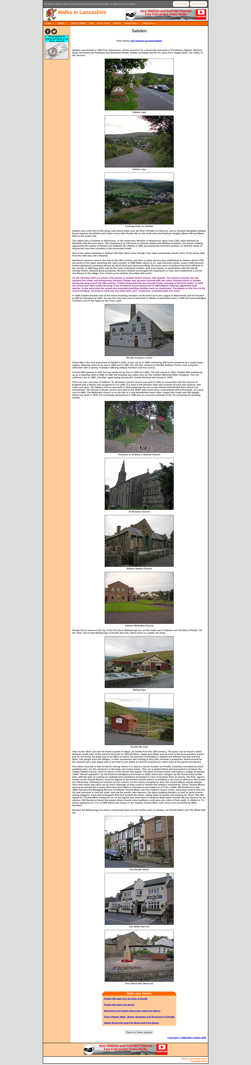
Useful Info (130, 23)
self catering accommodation (146, 40)
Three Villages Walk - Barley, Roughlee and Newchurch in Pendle (139, 1017)
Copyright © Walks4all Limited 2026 (187, 1037)
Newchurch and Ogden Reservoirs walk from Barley (132, 1010)
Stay (91, 23)
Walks (60, 23)
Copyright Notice (198, 1061)
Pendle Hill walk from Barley (119, 1004)
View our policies (198, 4)
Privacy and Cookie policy (194, 1059)
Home (48, 23)
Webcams (148, 23)
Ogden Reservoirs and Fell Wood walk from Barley (131, 1023)
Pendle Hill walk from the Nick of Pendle (125, 998)
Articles (117, 23)
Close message (181, 4)
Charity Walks (78, 23)
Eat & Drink (103, 23)
